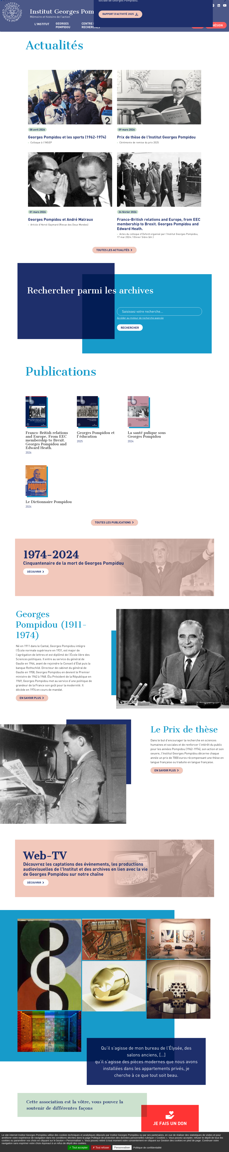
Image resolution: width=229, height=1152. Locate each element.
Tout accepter (78, 1147)
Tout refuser (101, 1147)
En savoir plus (31, 650)
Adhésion (216, 25)
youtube (225, 5)
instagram (173, 1127)
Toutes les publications (112, 474)
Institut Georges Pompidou (56, 12)
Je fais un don (170, 1075)
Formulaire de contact (112, 1127)
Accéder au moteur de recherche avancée (140, 318)
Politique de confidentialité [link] (147, 1147)
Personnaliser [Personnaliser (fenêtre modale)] (122, 1147)
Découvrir (34, 523)
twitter (165, 1127)
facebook (159, 1127)
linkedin (219, 5)
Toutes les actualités (113, 250)
